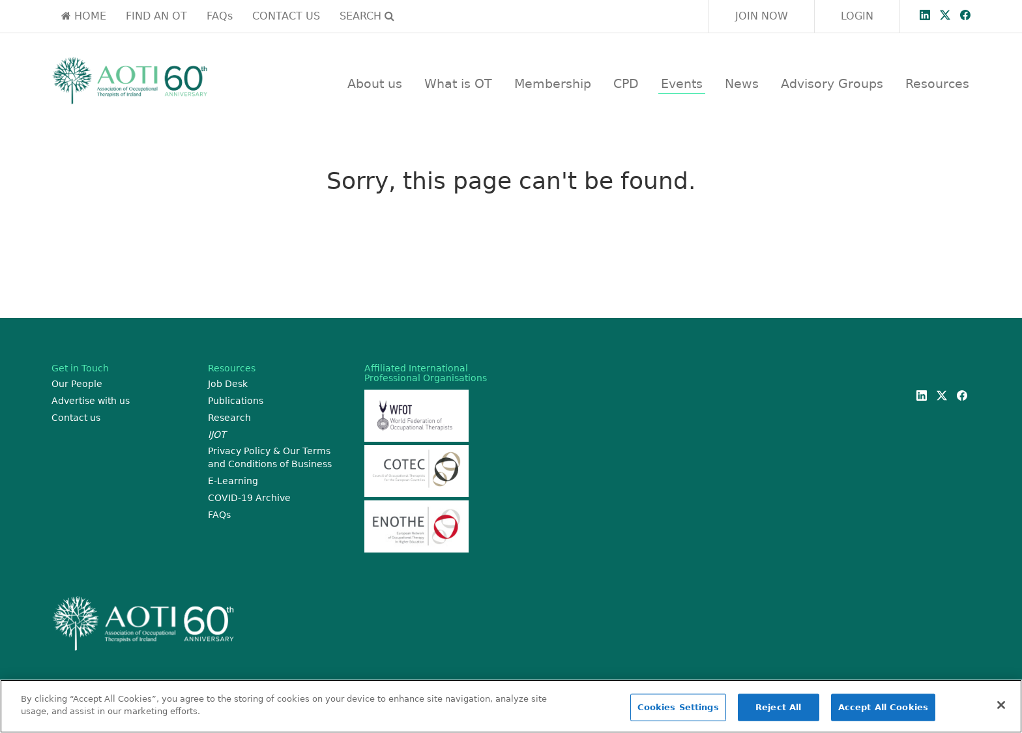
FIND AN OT (156, 16)
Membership (552, 83)
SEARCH (367, 16)
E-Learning (233, 481)
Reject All (778, 707)
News (742, 83)
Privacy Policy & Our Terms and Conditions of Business (270, 457)
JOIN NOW (761, 16)
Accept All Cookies (883, 707)
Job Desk (228, 384)
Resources (937, 83)
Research (229, 417)
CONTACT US (286, 16)
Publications (235, 400)
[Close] (1001, 705)
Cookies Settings (678, 707)
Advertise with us (90, 400)
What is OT (458, 83)
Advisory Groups (832, 83)
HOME (83, 16)
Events (682, 83)
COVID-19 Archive (249, 498)
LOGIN (857, 16)
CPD (626, 83)
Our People (76, 384)
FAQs (220, 16)
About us (374, 83)
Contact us (75, 417)
